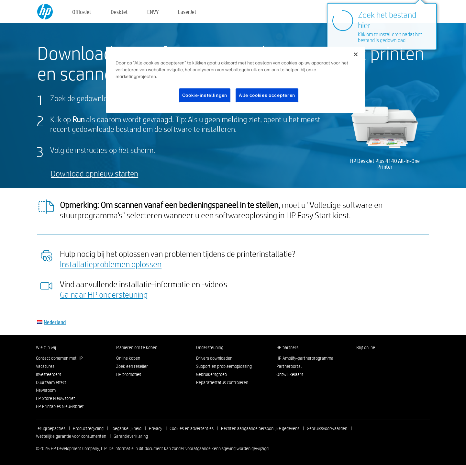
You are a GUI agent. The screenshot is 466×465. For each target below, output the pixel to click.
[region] (235, 80)
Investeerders (48, 374)
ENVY (153, 12)
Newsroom (46, 390)
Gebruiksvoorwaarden (327, 428)
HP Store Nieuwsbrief (55, 398)
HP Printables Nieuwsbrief (59, 406)
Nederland (55, 322)
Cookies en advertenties (192, 428)
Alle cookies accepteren (267, 95)
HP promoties (128, 374)
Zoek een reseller (132, 366)
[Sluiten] (356, 54)
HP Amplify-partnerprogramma (304, 358)
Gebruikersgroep (211, 374)
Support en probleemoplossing (224, 366)
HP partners (287, 347)
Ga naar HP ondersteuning (104, 294)
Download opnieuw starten (94, 173)
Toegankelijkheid (126, 428)
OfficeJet (81, 12)
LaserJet (187, 12)
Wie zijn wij (46, 347)
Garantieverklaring (131, 436)
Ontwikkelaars (289, 374)
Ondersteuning (209, 347)
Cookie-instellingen (204, 95)
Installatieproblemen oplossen (110, 264)
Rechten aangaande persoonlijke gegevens (260, 428)
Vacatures (45, 366)
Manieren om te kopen (136, 347)
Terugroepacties (50, 428)
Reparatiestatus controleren (222, 382)
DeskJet (119, 12)
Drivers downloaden (214, 358)
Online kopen (128, 358)
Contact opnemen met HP (59, 358)
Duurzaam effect (51, 382)
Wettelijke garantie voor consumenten (71, 436)
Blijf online (365, 347)
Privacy (155, 428)
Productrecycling (88, 428)
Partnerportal (289, 366)
